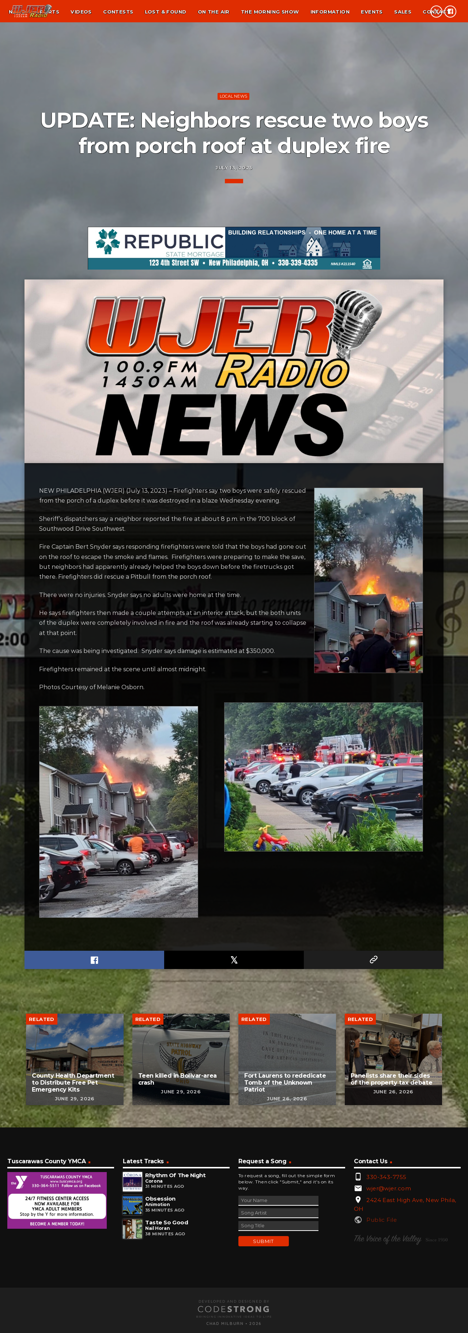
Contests (118, 12)
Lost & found (165, 12)
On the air (214, 12)
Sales (402, 12)
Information (330, 12)
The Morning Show (270, 12)
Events (371, 12)
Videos (81, 12)
